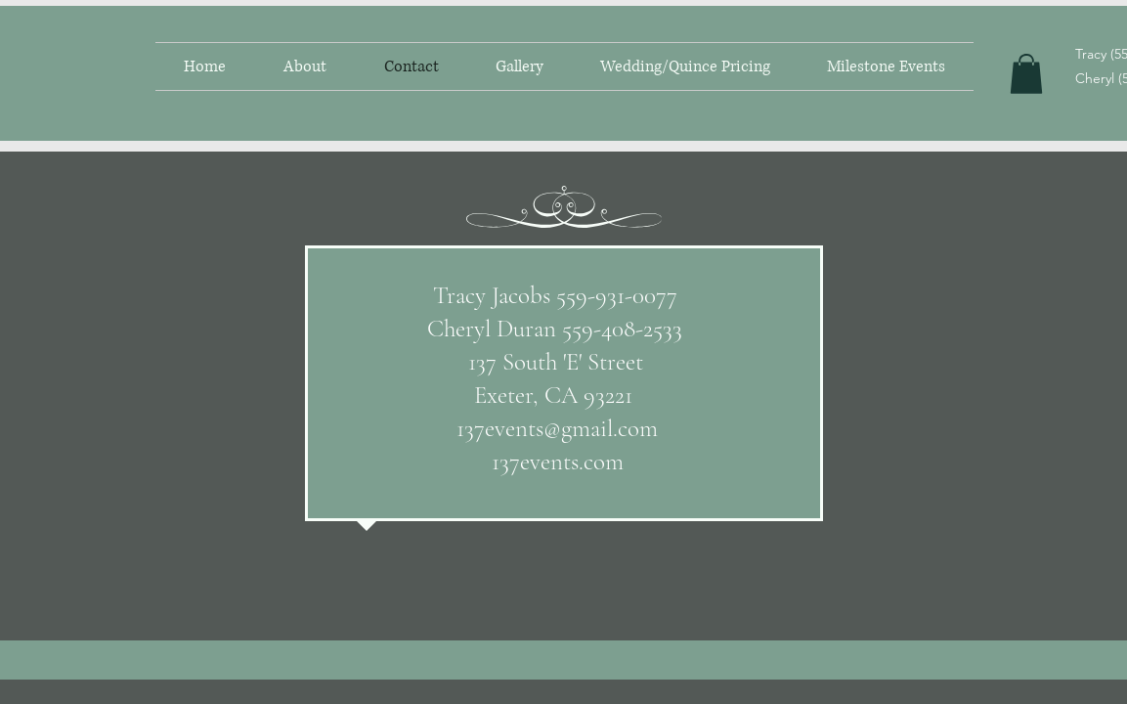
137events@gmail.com (557, 428)
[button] (1026, 74)
